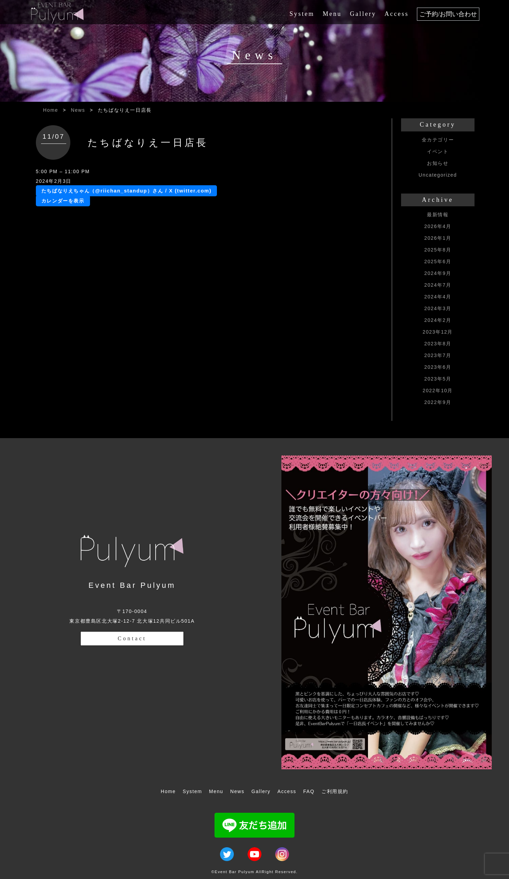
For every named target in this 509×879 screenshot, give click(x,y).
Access (397, 13)
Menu (332, 13)
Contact (132, 638)
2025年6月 (437, 261)
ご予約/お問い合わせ (448, 14)
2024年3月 (437, 308)
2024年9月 (437, 273)
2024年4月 (437, 296)
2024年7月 (437, 285)
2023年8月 (437, 343)
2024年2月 (437, 320)
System (302, 13)
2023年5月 (437, 379)
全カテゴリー (438, 139)
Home (50, 110)
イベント (437, 151)
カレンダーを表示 (62, 201)
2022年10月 (438, 390)
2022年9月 (437, 402)
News (78, 110)
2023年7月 (437, 355)
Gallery (363, 13)
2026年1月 (437, 238)
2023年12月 (438, 332)
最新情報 (437, 214)
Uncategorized (438, 175)
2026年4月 (437, 226)
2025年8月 (437, 250)
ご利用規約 (334, 791)
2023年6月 (437, 367)
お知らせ (437, 163)
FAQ (309, 791)
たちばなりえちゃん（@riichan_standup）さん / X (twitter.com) (126, 191)
